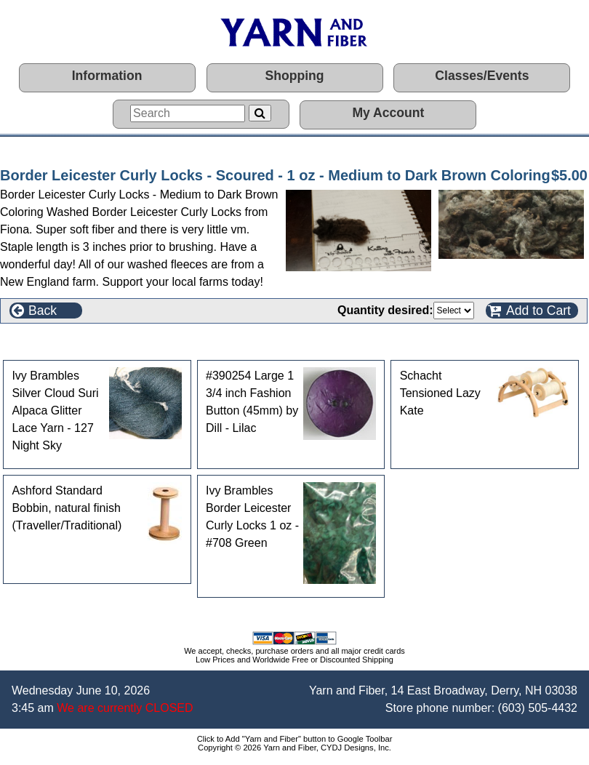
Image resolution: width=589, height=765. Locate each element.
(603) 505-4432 (537, 708)
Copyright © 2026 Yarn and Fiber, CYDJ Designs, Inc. (294, 747)
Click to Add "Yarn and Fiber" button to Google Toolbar (295, 738)
